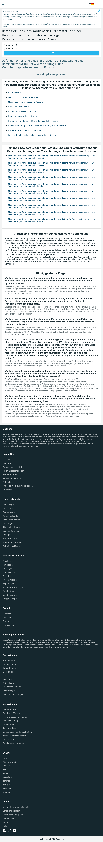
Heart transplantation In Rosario (22, 116)
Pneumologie (9, 572)
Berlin (5, 769)
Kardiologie (8, 523)
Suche (15, 11)
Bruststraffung (10, 664)
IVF (4, 675)
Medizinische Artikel (12, 478)
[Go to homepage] (52, 3)
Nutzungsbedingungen (13, 471)
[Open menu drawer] (3, 4)
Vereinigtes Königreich (13, 815)
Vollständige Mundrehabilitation (17, 732)
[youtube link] (15, 831)
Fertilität (7, 576)
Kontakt (6, 459)
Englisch (7, 621)
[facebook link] (5, 831)
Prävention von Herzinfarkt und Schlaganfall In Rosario (33, 121)
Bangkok (7, 784)
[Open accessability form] (99, 10)
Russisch (7, 614)
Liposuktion (8, 672)
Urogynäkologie (10, 599)
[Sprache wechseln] (92, 4)
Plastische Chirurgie (12, 542)
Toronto (6, 781)
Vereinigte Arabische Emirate (16, 807)
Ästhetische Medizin (12, 546)
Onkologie (7, 568)
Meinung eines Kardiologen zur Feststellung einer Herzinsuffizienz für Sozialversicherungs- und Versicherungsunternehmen (49, 14)
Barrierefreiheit (10, 475)
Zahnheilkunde (10, 538)
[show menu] (100, 4)
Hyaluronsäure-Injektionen (15, 717)
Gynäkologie (8, 505)
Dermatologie (9, 512)
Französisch (8, 625)
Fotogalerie (8, 482)
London (6, 766)
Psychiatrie (8, 561)
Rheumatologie (10, 580)
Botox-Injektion (10, 668)
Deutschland (9, 818)
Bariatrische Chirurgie (13, 694)
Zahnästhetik (9, 660)
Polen (5, 826)
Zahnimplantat (9, 679)
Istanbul (6, 792)
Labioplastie (8, 724)
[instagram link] (10, 831)
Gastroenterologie (11, 531)
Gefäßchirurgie (10, 595)
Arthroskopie (8, 739)
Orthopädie (8, 508)
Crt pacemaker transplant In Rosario (24, 130)
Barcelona (7, 777)
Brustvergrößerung (11, 713)
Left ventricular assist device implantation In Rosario (32, 135)
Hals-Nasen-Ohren (11, 520)
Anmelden (7, 490)
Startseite (6, 11)
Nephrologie (8, 583)
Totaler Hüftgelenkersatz (14, 736)
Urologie (6, 535)
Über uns (7, 463)
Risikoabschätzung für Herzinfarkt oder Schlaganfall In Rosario (37, 126)
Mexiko (6, 822)
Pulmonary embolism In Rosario (22, 111)
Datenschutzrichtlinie (13, 467)
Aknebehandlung (10, 721)
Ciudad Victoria (10, 762)
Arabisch (7, 617)
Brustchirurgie (9, 591)
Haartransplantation (12, 687)
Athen (6, 773)
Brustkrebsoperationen (13, 743)
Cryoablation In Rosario (18, 107)
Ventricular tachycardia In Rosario (23, 97)
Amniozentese (9, 728)
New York (7, 788)
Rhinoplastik (8, 683)
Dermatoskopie (9, 709)
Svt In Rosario (14, 93)
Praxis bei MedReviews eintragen (18, 486)
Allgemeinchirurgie (11, 527)
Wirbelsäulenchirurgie (13, 587)
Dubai (5, 758)
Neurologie (8, 565)
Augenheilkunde (10, 516)
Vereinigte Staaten (11, 811)
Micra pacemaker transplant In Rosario (25, 102)
